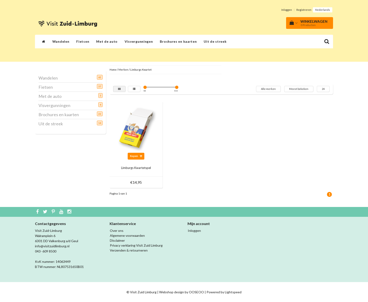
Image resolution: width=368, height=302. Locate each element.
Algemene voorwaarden (127, 235)
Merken (123, 69)
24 (323, 88)
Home (113, 69)
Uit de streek (215, 41)
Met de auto (107, 41)
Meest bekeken (298, 88)
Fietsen (82, 41)
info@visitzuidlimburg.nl (52, 246)
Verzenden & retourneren (129, 250)
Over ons (116, 231)
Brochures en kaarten (178, 41)
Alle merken (268, 88)
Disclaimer (117, 240)
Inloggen (286, 9)
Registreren (303, 9)
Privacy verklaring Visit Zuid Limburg (136, 245)
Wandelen (60, 41)
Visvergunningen (139, 41)
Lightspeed (233, 292)
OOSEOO (196, 292)
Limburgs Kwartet (141, 69)
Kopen (136, 155)
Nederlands (322, 9)
